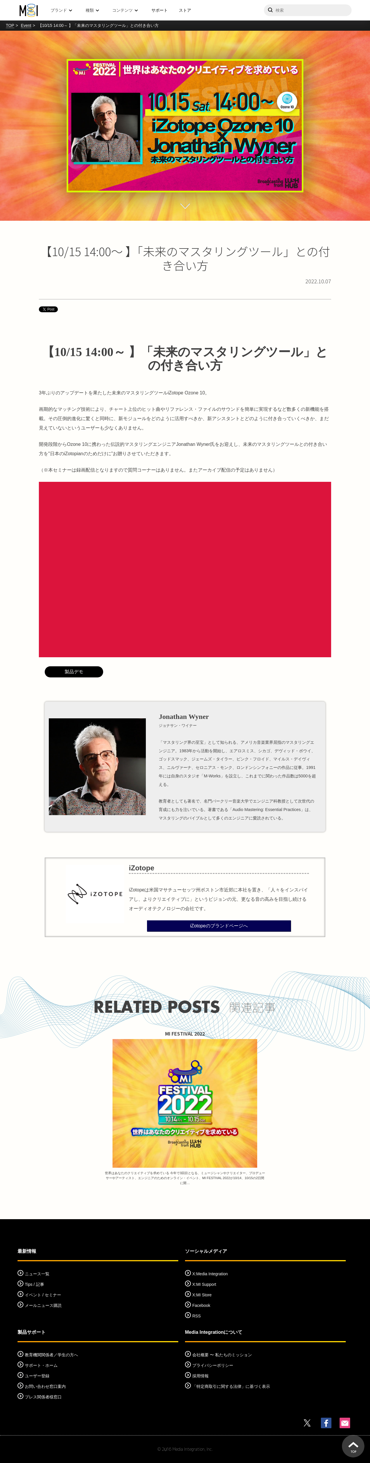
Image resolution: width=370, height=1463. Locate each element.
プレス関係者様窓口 (43, 1397)
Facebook (201, 1305)
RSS (196, 1316)
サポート (159, 10)
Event (26, 25)
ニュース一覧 (37, 1274)
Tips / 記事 (34, 1284)
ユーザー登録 (37, 1376)
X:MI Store (202, 1295)
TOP (10, 25)
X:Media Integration (210, 1274)
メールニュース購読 (43, 1305)
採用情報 (200, 1376)
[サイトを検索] (308, 10)
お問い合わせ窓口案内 (45, 1386)
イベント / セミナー (43, 1295)
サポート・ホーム (41, 1365)
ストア (185, 10)
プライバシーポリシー (212, 1365)
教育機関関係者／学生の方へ (51, 1354)
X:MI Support (204, 1284)
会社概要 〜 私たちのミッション (222, 1354)
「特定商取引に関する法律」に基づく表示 (231, 1386)
